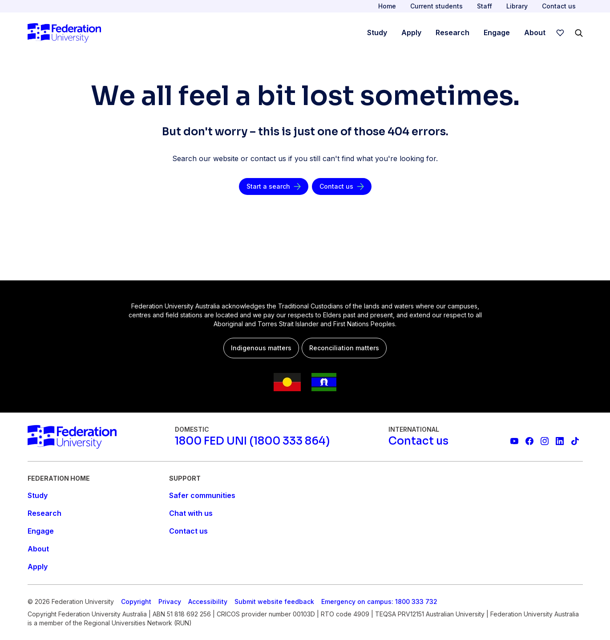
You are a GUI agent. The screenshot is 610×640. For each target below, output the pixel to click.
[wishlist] (560, 33)
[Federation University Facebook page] (529, 441)
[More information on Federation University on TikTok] (574, 441)
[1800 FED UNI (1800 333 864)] (252, 441)
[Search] (579, 33)
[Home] (64, 33)
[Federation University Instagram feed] (544, 441)
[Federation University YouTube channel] (514, 441)
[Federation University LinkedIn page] (559, 441)
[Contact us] (342, 186)
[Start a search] (273, 186)
